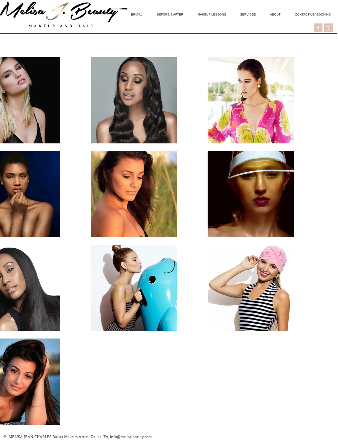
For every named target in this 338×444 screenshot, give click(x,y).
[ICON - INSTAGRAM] (328, 27)
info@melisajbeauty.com (131, 436)
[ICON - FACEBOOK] (318, 27)
